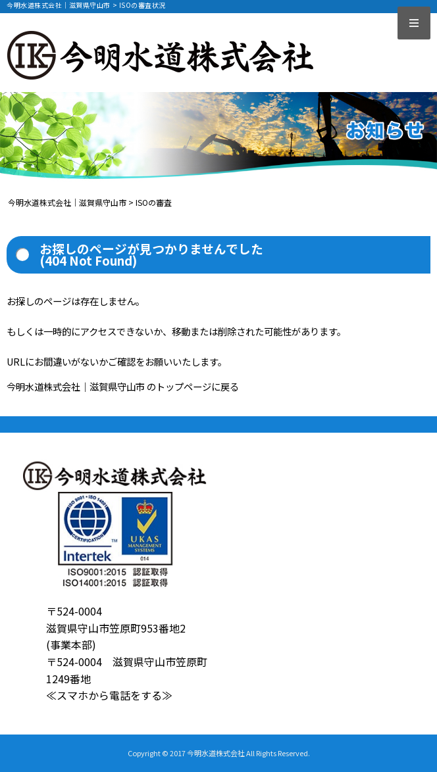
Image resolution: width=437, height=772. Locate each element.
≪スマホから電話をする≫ (109, 695)
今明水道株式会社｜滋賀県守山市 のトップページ (109, 386)
